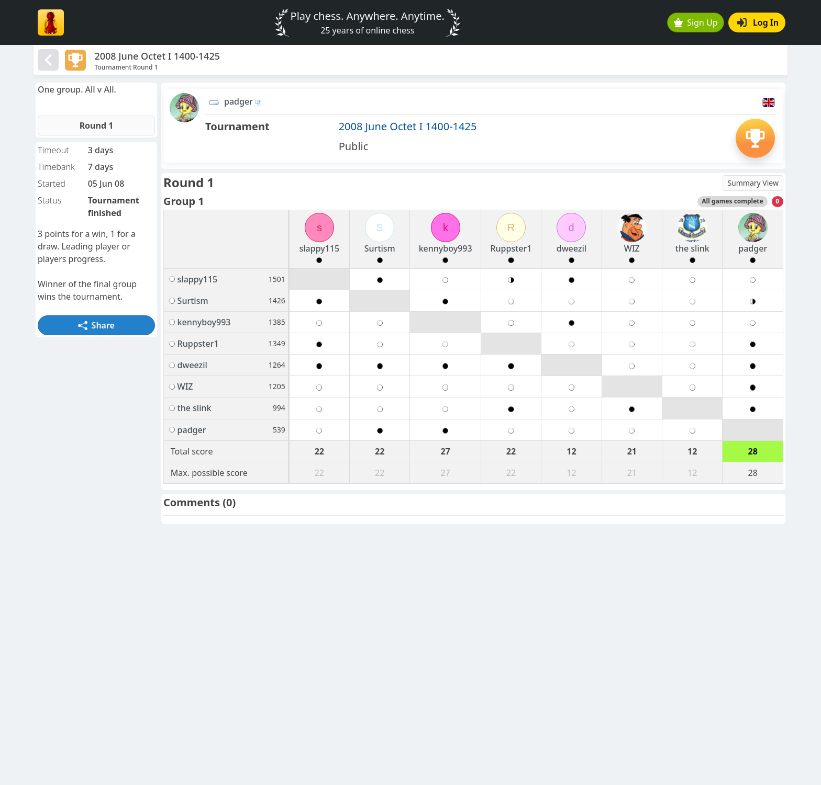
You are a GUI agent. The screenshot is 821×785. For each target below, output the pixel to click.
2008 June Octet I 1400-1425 (408, 126)
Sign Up (696, 22)
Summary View (753, 183)
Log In (758, 22)
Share (96, 325)
